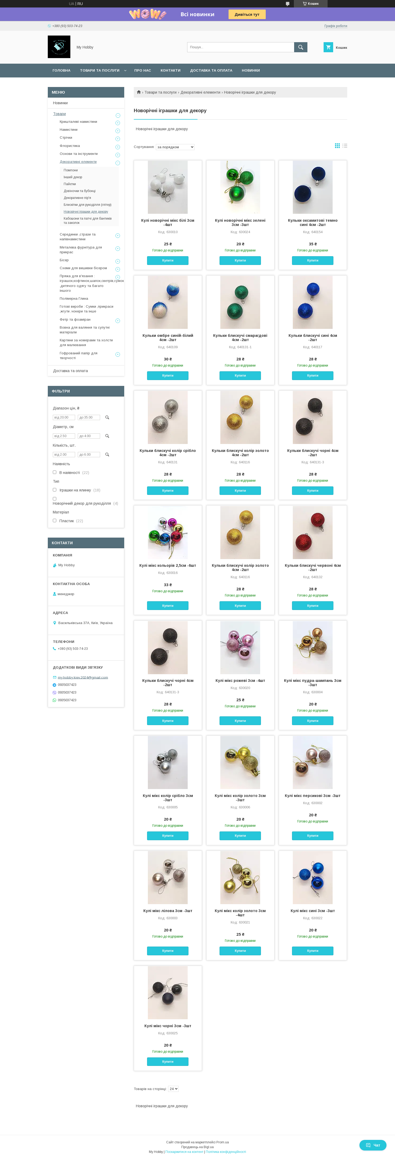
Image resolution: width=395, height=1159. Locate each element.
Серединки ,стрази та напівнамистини (78, 236)
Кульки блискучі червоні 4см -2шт (313, 567)
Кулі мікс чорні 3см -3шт (167, 1026)
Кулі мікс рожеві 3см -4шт (240, 680)
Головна (61, 70)
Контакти (171, 70)
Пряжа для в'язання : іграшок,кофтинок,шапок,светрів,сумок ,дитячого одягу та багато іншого (92, 283)
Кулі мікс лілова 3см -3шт (167, 911)
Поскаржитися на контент (184, 1152)
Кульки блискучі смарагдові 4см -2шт (240, 337)
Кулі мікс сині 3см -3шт (313, 911)
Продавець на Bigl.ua (197, 1147)
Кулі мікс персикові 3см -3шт (313, 796)
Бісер (64, 260)
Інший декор (73, 177)
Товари (59, 114)
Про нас (142, 70)
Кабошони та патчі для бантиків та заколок (88, 221)
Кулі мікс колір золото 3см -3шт (240, 798)
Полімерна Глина (74, 298)
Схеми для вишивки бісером (83, 268)
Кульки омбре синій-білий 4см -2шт (168, 337)
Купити (167, 260)
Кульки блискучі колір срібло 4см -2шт (168, 452)
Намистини (69, 130)
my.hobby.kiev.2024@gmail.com (83, 677)
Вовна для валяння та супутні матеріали (85, 329)
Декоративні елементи (200, 92)
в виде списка (344, 147)
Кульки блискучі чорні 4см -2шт (312, 452)
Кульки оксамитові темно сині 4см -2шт (313, 222)
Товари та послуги (99, 70)
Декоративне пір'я (77, 198)
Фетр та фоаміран (75, 319)
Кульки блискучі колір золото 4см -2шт (240, 452)
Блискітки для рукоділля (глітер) (87, 205)
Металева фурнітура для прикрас (81, 249)
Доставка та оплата (211, 70)
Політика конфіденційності (226, 1152)
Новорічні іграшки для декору (86, 212)
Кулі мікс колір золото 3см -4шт (240, 913)
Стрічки (66, 138)
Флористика (70, 146)
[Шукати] (300, 47)
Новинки (251, 70)
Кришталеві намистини (78, 122)
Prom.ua (222, 1142)
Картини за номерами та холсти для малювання (86, 342)
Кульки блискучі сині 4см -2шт (313, 337)
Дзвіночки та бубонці (80, 191)
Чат (373, 1145)
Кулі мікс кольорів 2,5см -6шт (167, 565)
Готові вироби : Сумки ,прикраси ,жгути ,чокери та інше (86, 308)
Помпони (71, 170)
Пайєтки (70, 184)
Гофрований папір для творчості (78, 355)
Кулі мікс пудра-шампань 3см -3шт (312, 682)
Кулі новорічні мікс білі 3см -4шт (167, 222)
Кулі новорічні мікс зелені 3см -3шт (240, 222)
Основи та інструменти (79, 154)
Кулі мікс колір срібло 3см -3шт (168, 798)
